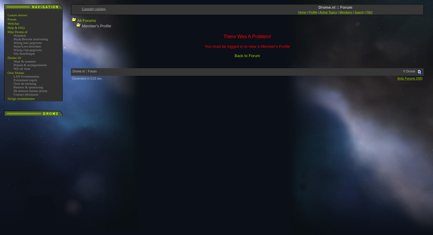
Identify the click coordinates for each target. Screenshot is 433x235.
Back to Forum (247, 55)
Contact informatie (26, 94)
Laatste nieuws (17, 15)
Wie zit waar (22, 68)
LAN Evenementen (26, 76)
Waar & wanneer (25, 61)
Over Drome (16, 73)
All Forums (86, 20)
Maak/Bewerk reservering (31, 39)
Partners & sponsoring (28, 87)
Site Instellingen (24, 53)
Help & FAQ (16, 27)
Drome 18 (14, 58)
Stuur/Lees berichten (27, 46)
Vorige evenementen (21, 98)
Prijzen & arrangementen (30, 65)
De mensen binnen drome (31, 91)
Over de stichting (25, 83)
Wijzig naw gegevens (28, 42)
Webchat (13, 23)
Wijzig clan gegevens (28, 50)
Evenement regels (25, 80)
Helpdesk (20, 35)
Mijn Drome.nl (17, 32)
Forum (12, 19)
